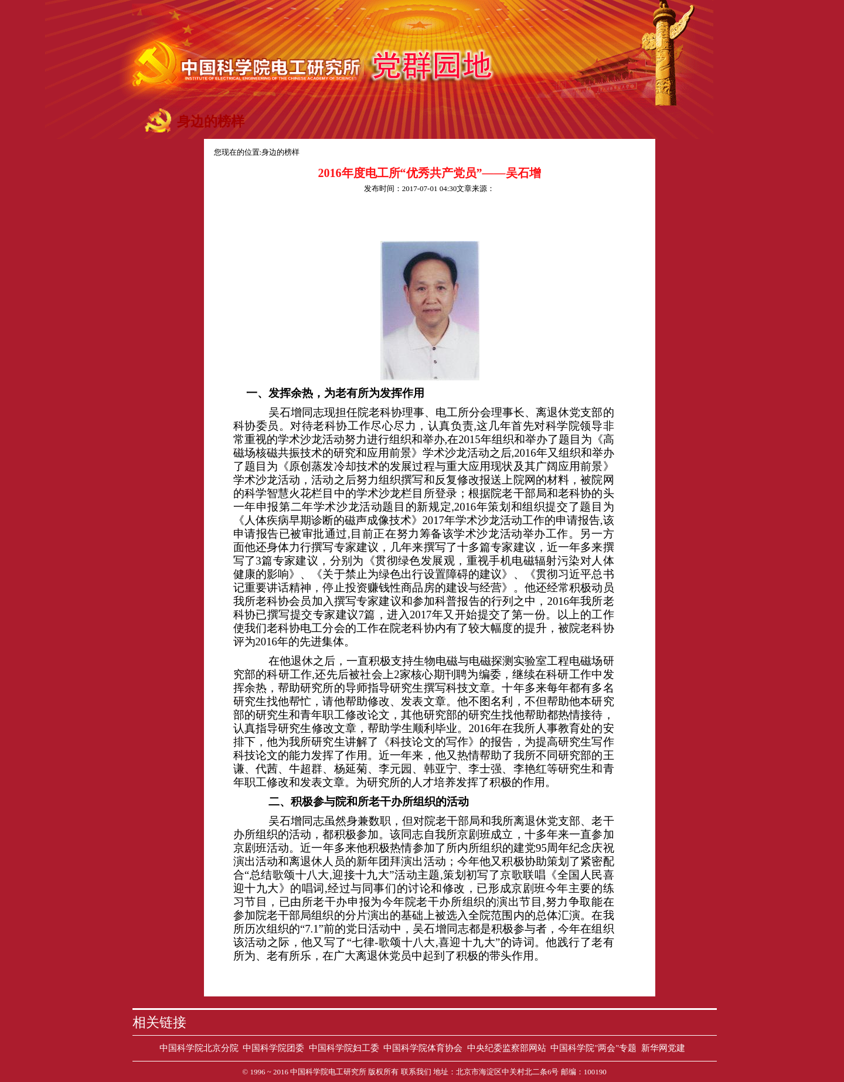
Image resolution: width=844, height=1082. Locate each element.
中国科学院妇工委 (344, 1048)
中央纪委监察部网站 (506, 1048)
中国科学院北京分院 (199, 1048)
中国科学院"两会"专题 (593, 1048)
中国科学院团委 (273, 1048)
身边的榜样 (280, 152)
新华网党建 (663, 1048)
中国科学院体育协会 (422, 1048)
